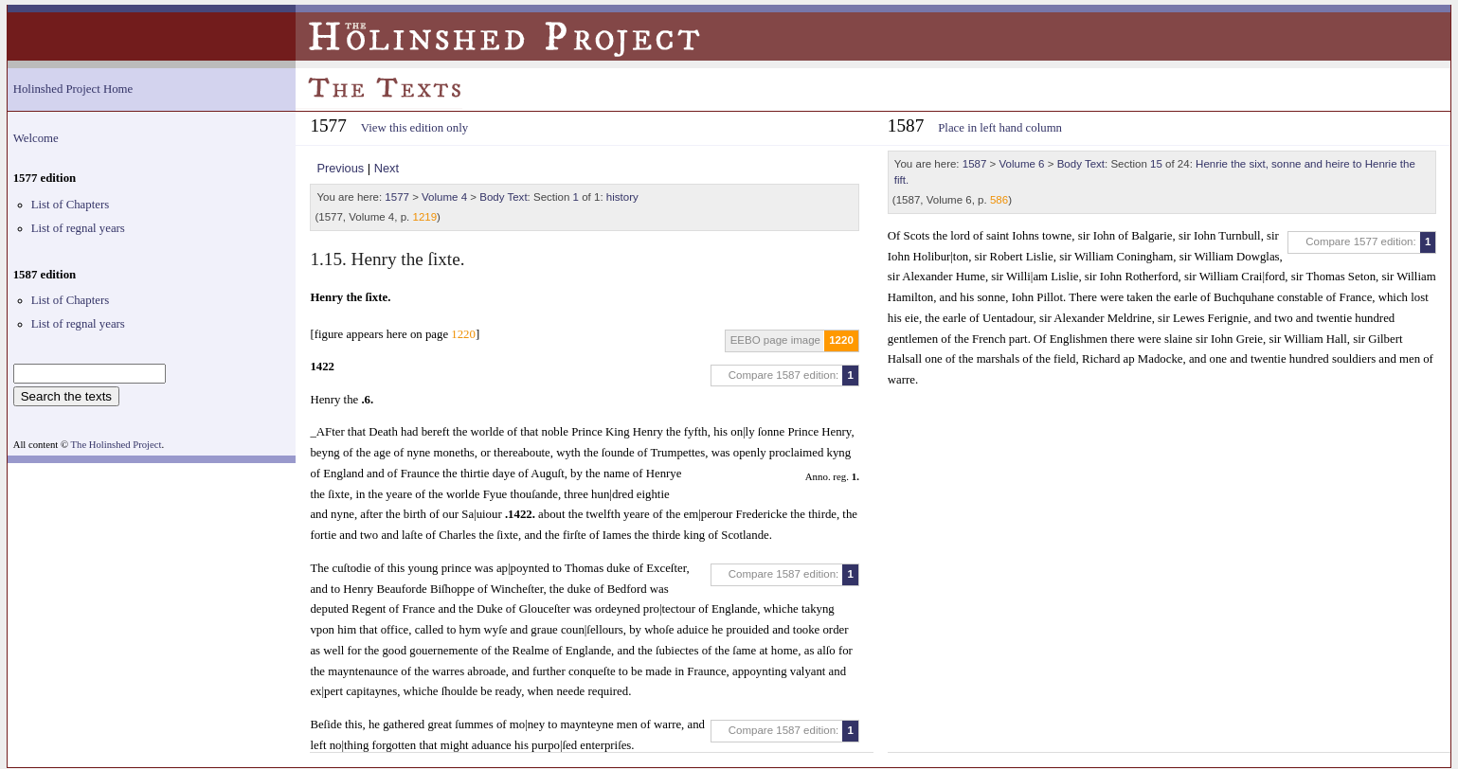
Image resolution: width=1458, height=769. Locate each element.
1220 (841, 340)
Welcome (36, 138)
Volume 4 (444, 197)
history (622, 197)
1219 (424, 217)
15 (1156, 164)
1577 (397, 197)
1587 (975, 164)
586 (999, 200)
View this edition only (414, 127)
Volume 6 (1022, 164)
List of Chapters (70, 204)
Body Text (503, 197)
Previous (340, 168)
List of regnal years (78, 228)
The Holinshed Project (116, 444)
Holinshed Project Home (73, 89)
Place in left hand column (1000, 127)
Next (386, 168)
